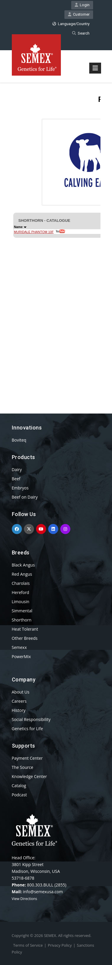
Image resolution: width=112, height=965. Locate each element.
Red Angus (22, 574)
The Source (22, 767)
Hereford (20, 592)
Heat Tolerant (25, 629)
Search (81, 33)
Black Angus (23, 565)
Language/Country (71, 24)
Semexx (19, 647)
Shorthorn (22, 620)
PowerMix (21, 656)
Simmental (22, 611)
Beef (16, 478)
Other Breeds (25, 638)
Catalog (19, 785)
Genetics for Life (27, 728)
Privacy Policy (60, 945)
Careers (19, 701)
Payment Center (27, 758)
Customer (79, 14)
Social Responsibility (31, 719)
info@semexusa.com (43, 891)
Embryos (20, 488)
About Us (21, 692)
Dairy (17, 469)
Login (82, 5)
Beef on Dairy (25, 497)
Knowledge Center (29, 776)
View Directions (24, 898)
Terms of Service (28, 945)
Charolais (21, 583)
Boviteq (19, 440)
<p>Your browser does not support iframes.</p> (56, 237)
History (19, 710)
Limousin (21, 601)
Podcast (19, 795)
